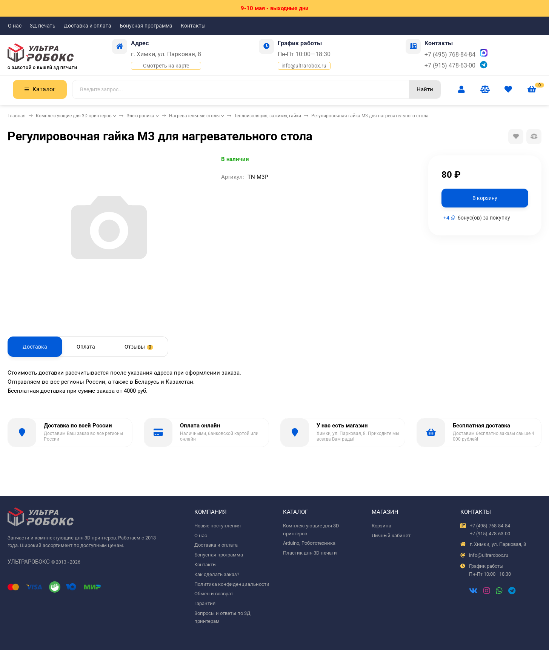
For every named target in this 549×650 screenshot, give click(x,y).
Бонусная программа (146, 26)
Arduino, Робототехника (309, 543)
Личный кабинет (391, 535)
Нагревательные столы (194, 115)
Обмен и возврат (213, 593)
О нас (15, 26)
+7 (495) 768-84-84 (449, 54)
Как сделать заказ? (216, 574)
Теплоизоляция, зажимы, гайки (267, 115)
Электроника (140, 115)
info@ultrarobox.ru (303, 66)
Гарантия (204, 603)
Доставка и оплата (87, 26)
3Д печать (42, 26)
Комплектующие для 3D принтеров (74, 115)
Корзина (381, 526)
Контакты (193, 26)
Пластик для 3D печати (310, 553)
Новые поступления (217, 526)
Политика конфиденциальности (231, 584)
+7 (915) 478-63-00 (449, 65)
